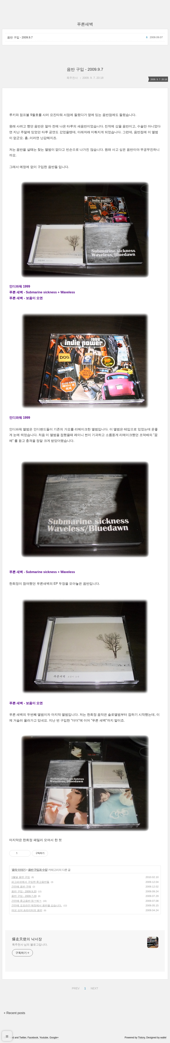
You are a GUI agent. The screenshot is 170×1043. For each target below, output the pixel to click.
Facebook (32, 1037)
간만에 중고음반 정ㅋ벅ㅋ (26, 900)
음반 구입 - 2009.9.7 (20, 37)
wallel (163, 1037)
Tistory (141, 1037)
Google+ (54, 1037)
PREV (75, 988)
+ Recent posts (14, 1013)
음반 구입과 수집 (38, 869)
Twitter (22, 1037)
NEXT (94, 988)
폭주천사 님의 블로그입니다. (30, 944)
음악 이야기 (18, 869)
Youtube (43, 1037)
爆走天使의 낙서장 (27, 939)
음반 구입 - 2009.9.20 (23, 891)
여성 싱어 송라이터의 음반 (26, 910)
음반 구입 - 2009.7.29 (23, 896)
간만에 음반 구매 (21, 886)
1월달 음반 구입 (20, 877)
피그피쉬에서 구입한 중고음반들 (30, 881)
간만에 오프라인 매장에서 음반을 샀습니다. (36, 905)
